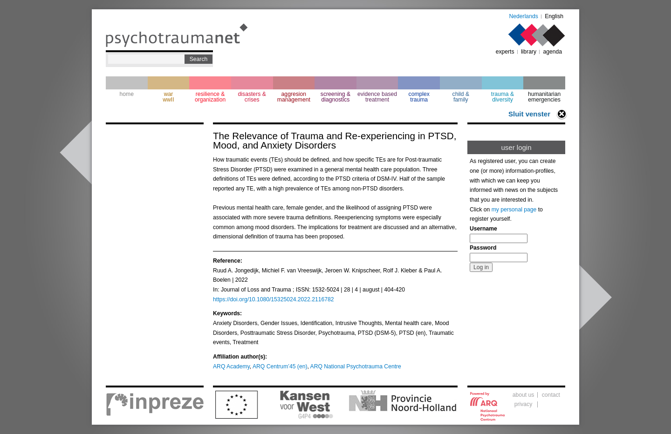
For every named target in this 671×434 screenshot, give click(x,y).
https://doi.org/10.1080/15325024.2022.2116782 (273, 299)
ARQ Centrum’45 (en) (280, 366)
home (127, 94)
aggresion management (293, 97)
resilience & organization (210, 97)
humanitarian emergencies (544, 97)
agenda (552, 51)
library (528, 51)
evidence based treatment (377, 97)
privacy (523, 404)
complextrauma (419, 97)
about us (523, 395)
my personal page (514, 209)
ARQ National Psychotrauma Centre (355, 366)
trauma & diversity (502, 97)
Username (483, 228)
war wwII (168, 97)
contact (551, 395)
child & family (461, 97)
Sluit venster (529, 114)
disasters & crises (252, 97)
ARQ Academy (231, 366)
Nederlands (523, 16)
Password (483, 247)
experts (505, 51)
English (554, 16)
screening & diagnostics (335, 97)
